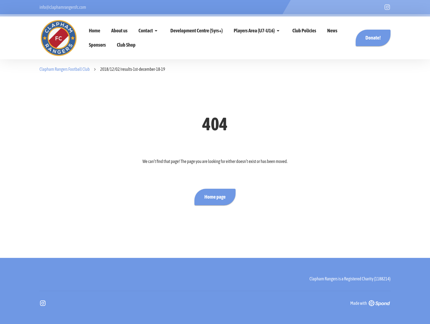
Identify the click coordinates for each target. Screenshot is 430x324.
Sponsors (97, 45)
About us (119, 30)
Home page (215, 197)
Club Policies (304, 30)
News (332, 30)
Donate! (373, 38)
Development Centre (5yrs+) (196, 30)
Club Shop (126, 45)
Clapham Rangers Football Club (64, 69)
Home (94, 30)
